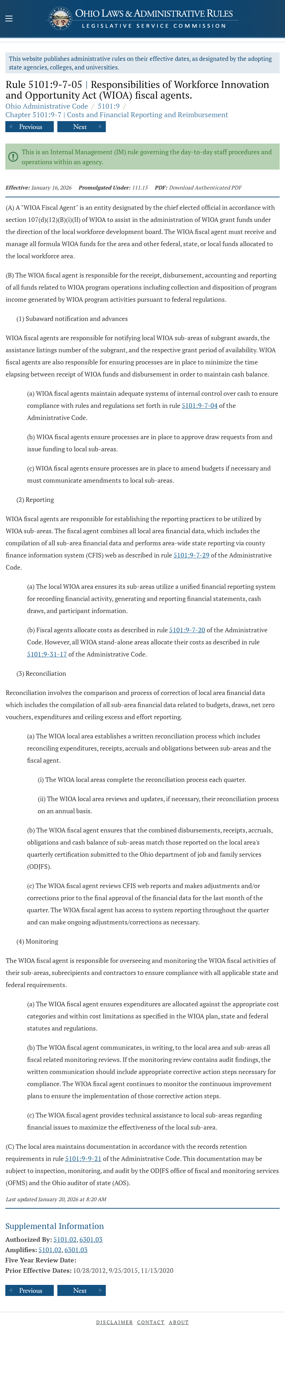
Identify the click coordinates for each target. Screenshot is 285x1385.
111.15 (139, 187)
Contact (151, 1322)
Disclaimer (114, 1322)
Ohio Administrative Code (46, 106)
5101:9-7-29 (191, 555)
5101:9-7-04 (200, 405)
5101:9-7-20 (187, 630)
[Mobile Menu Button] (8, 19)
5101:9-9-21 (83, 1158)
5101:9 (109, 106)
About (179, 1322)
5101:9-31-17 (47, 654)
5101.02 (65, 1239)
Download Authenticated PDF (205, 187)
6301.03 (91, 1239)
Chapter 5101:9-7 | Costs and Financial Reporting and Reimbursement (116, 114)
